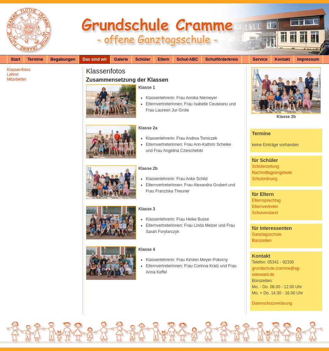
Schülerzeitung (265, 166)
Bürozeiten (261, 240)
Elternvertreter (265, 206)
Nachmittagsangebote (272, 172)
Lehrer (13, 74)
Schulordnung (264, 178)
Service (260, 59)
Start (15, 59)
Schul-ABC (187, 59)
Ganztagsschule (266, 234)
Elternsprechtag (266, 200)
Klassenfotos (19, 69)
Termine (35, 59)
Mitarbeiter (16, 79)
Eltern (163, 59)
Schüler (142, 59)
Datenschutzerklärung (272, 303)
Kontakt (282, 59)
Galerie (121, 59)
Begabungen (62, 59)
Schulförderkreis (221, 59)
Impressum (308, 59)
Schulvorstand (265, 212)
